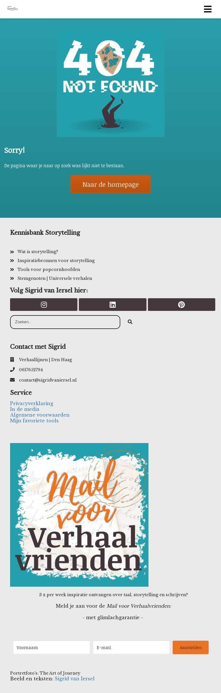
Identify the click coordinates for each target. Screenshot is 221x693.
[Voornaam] (51, 647)
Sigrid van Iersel (75, 679)
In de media (24, 409)
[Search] (130, 322)
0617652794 (31, 369)
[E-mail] (131, 647)
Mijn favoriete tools (34, 421)
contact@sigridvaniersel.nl (48, 380)
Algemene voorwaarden (40, 415)
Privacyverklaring (31, 403)
